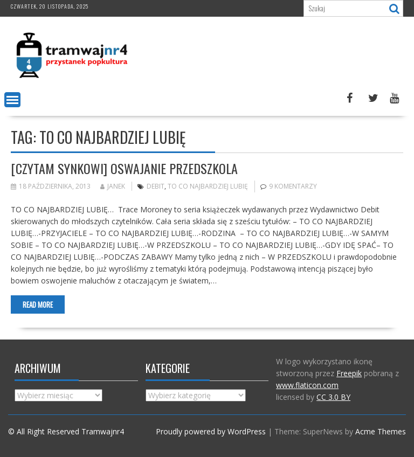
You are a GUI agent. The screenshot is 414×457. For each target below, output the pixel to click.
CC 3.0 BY (333, 397)
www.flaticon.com (307, 385)
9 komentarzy (293, 186)
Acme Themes (380, 431)
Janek (112, 186)
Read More (38, 304)
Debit (155, 186)
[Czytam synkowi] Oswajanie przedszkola (124, 168)
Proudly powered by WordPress (211, 431)
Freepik (349, 373)
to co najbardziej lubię (208, 186)
